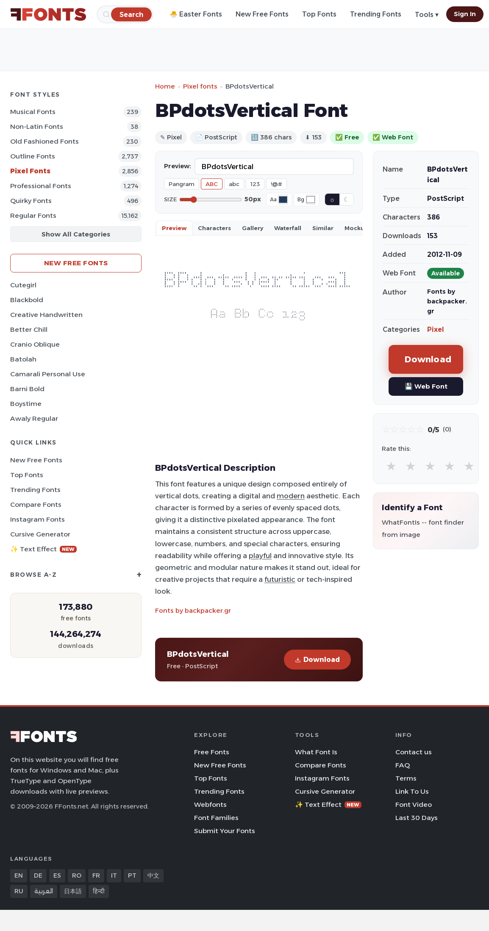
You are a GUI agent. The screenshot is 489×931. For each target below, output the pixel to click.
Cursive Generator (40, 534)
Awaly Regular (34, 418)
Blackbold (26, 300)
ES (57, 875)
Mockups (358, 228)
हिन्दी (99, 891)
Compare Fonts (35, 504)
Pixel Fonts (30, 171)
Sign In (465, 14)
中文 (153, 875)
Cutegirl (23, 285)
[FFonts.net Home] (48, 14)
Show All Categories (76, 234)
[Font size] (210, 199)
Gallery (252, 228)
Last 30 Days (416, 818)
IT (114, 875)
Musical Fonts (33, 112)
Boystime (26, 404)
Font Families (216, 818)
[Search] (131, 14)
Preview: (177, 166)
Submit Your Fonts (224, 831)
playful (260, 555)
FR (96, 875)
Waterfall (287, 228)
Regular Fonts (33, 215)
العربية (43, 891)
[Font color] (283, 200)
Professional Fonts (40, 186)
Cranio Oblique (35, 344)
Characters (214, 228)
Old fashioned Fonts (44, 141)
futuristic (279, 579)
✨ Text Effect (43, 549)
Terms (406, 778)
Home (165, 86)
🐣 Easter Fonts (195, 14)
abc (234, 184)
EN (18, 875)
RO (76, 875)
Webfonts (210, 804)
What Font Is (316, 752)
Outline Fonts (32, 156)
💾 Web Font (426, 386)
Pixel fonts (200, 86)
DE (38, 875)
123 (255, 184)
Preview (174, 228)
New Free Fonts (262, 14)
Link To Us (412, 791)
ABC (212, 184)
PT (132, 875)
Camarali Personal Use (47, 374)
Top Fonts (319, 14)
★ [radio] (391, 466)
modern (291, 496)
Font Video (413, 804)
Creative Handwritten (46, 315)
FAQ (402, 765)
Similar (322, 228)
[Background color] (311, 200)
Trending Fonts (375, 14)
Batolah (23, 359)
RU (18, 891)
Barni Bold (27, 389)
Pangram (181, 184)
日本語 (73, 891)
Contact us (413, 752)
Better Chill (28, 329)
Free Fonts (211, 752)
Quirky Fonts (31, 201)
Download (317, 660)
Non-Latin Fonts (36, 126)
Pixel (435, 329)
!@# (276, 184)
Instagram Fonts (37, 519)
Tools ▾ (427, 15)
